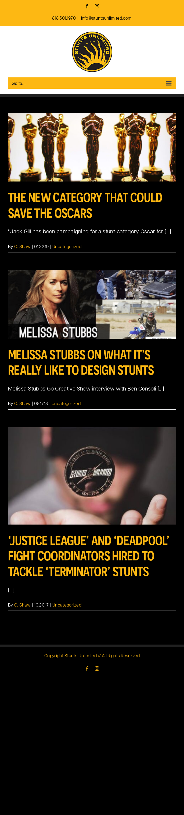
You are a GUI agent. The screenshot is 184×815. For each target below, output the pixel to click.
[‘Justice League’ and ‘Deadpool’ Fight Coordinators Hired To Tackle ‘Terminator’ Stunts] (92, 476)
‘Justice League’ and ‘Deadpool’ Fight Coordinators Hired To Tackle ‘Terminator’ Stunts (88, 556)
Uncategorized (66, 247)
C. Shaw (22, 247)
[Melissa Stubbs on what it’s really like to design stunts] (92, 304)
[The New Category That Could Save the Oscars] (92, 147)
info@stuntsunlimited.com (106, 18)
